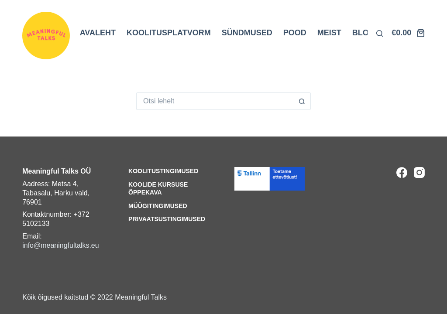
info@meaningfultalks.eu (60, 245)
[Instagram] (419, 172)
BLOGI (364, 32)
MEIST (329, 32)
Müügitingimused (157, 205)
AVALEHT (98, 32)
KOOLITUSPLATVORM (169, 32)
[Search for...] (214, 101)
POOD (294, 32)
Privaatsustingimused (166, 218)
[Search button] (302, 101)
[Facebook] (401, 172)
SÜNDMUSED (247, 32)
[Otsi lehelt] (379, 33)
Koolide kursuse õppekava (158, 188)
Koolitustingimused (163, 170)
